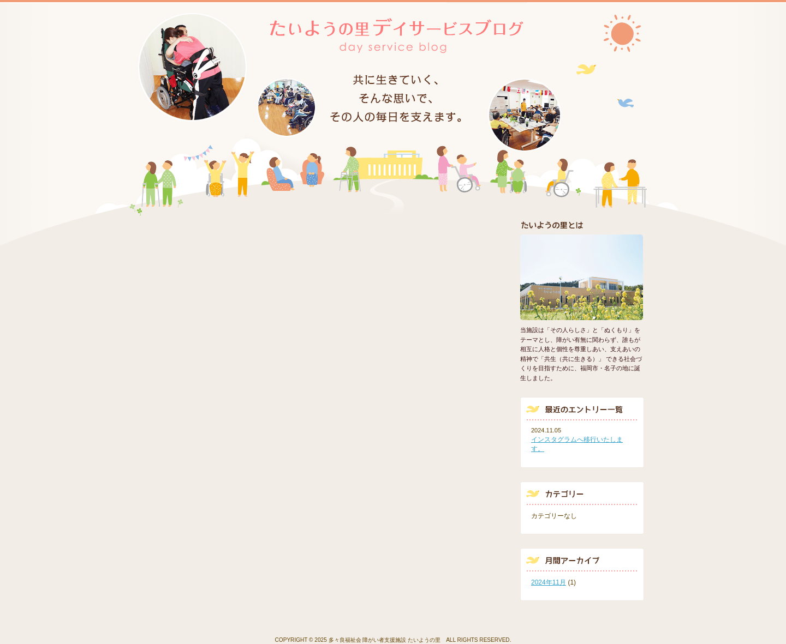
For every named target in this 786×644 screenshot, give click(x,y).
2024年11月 (548, 582)
